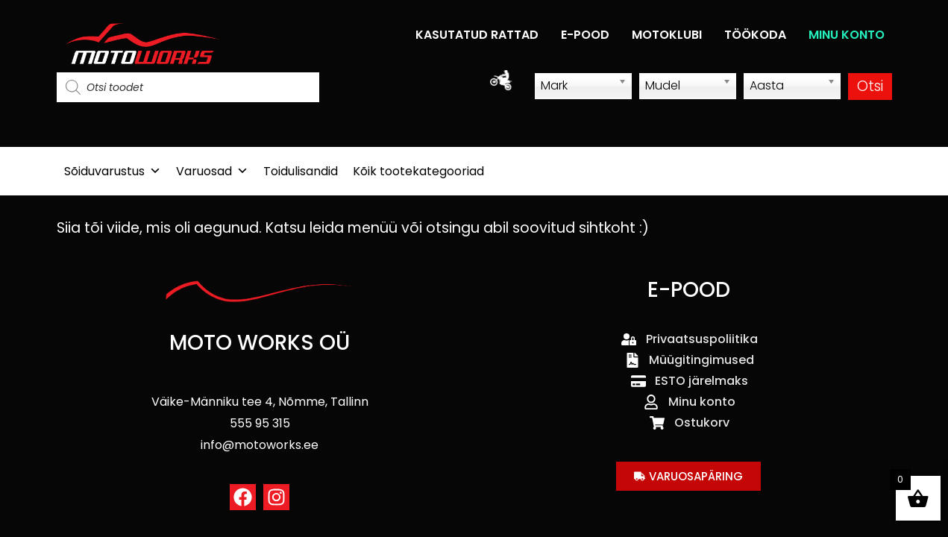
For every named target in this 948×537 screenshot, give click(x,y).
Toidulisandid (300, 171)
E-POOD (585, 34)
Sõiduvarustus (112, 171)
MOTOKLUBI (667, 34)
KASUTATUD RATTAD (477, 34)
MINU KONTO (847, 34)
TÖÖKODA (755, 34)
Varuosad (212, 171)
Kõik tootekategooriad (418, 171)
